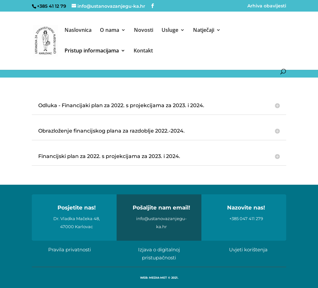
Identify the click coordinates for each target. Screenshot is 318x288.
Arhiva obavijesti (266, 6)
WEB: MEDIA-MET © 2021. (159, 277)
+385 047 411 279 (246, 218)
